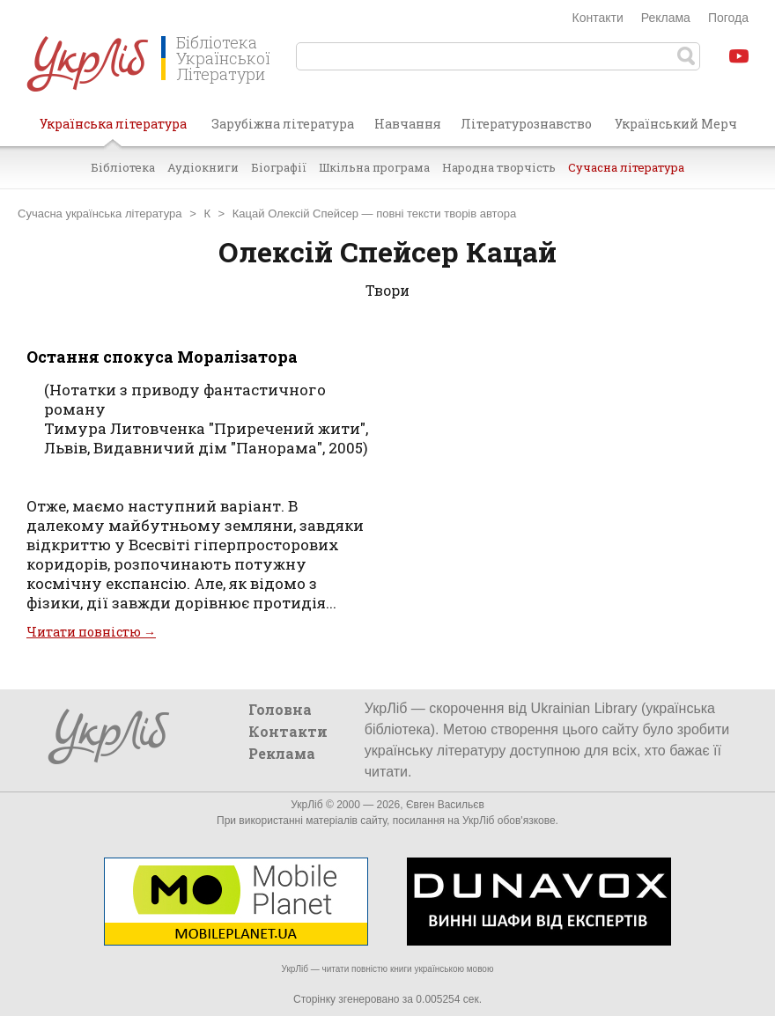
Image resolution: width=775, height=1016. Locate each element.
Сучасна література (626, 167)
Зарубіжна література (282, 123)
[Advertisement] (572, 482)
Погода (728, 17)
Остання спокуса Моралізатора (162, 356)
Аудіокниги (203, 167)
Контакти (598, 17)
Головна (280, 709)
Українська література (113, 130)
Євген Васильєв (445, 805)
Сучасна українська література (100, 213)
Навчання (407, 123)
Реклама (665, 17)
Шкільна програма (374, 167)
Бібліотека (123, 167)
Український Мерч (676, 123)
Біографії (278, 167)
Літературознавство (526, 123)
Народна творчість (499, 167)
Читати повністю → (91, 631)
